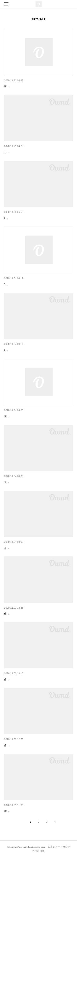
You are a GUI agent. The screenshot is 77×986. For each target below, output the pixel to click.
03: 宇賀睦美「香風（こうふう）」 (26, 852)
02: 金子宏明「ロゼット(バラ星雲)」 (27, 775)
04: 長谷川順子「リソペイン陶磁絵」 (28, 928)
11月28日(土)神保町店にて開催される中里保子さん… (38, 316)
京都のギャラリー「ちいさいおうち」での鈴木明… (37, 469)
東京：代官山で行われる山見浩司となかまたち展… (37, 86)
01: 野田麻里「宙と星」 (19, 699)
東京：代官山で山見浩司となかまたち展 (30, 163)
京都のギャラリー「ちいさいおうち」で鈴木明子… (37, 622)
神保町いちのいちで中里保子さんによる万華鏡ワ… (37, 392)
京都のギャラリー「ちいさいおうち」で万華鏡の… (37, 546)
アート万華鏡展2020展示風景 (23, 239)
